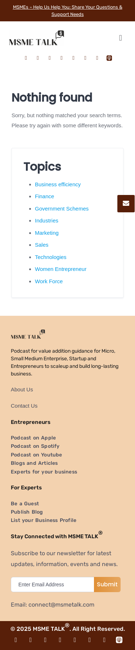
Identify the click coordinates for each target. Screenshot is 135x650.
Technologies (51, 257)
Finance (44, 196)
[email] (54, 584)
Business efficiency (58, 184)
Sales (42, 245)
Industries (46, 220)
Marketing (47, 233)
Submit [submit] (107, 584)
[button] (120, 37)
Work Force (49, 281)
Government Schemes (62, 208)
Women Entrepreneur (60, 269)
